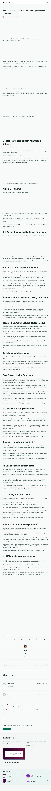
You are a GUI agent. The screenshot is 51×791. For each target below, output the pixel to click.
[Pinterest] (22, 639)
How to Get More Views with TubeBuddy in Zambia (39, 781)
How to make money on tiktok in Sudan (11, 762)
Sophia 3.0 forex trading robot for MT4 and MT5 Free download (39, 776)
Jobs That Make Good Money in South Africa (12, 741)
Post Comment (7, 728)
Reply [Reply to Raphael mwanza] (47, 683)
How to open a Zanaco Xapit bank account (14, 776)
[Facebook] (6, 639)
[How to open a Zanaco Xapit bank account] (4, 776)
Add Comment (6, 714)
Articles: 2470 (25, 656)
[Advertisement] (25, 29)
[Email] (44, 639)
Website (36, 709)
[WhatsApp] (37, 639)
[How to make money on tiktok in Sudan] (14, 754)
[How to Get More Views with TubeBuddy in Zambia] (28, 781)
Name (5, 710)
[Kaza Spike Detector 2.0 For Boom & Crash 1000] (4, 781)
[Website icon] (25, 653)
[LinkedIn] (29, 639)
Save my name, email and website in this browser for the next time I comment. (18, 725)
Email (20, 710)
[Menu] (47, 2)
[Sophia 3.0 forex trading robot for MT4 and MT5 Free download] (28, 776)
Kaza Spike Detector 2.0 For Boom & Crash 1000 (14, 781)
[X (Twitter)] (14, 639)
